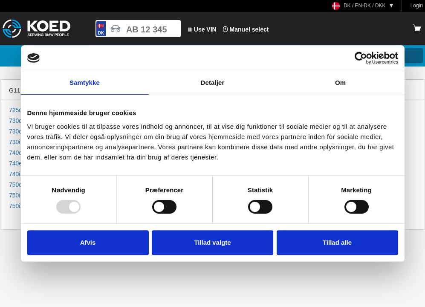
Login (417, 6)
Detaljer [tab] (213, 82)
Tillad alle (337, 242)
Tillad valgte (212, 242)
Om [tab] (340, 82)
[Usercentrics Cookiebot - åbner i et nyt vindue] (361, 58)
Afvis (88, 242)
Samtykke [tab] (84, 82)
